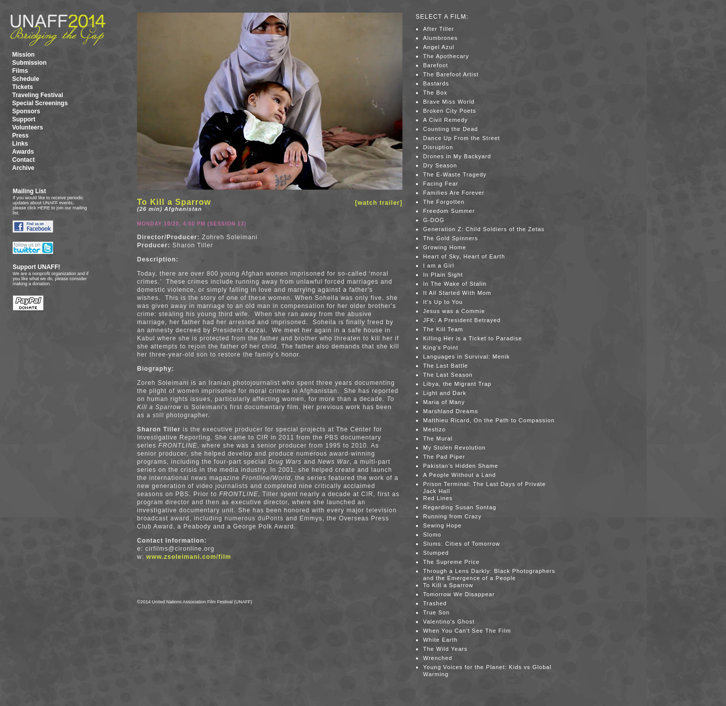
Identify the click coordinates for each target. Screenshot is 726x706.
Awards (23, 151)
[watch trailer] (378, 202)
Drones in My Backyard (457, 156)
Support (23, 119)
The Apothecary (446, 56)
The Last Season (448, 375)
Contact (23, 159)
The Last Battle (445, 366)
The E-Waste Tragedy (455, 174)
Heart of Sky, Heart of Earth (464, 256)
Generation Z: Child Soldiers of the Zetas (483, 229)
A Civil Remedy (445, 120)
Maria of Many (444, 402)
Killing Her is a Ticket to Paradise (472, 338)
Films (20, 70)
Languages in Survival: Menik (466, 357)
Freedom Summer (449, 211)
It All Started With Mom (457, 293)
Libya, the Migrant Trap (457, 384)
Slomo (432, 535)
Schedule (25, 78)
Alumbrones (440, 38)
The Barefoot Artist (451, 74)
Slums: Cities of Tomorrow (462, 544)
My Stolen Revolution (454, 448)
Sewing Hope (442, 525)
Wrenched (437, 658)
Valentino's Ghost (449, 622)
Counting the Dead (450, 129)
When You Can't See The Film (467, 631)
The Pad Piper (444, 457)
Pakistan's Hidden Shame (460, 466)
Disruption (438, 147)
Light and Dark (445, 393)
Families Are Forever (453, 193)
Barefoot (435, 65)
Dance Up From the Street (461, 138)
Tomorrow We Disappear (459, 594)
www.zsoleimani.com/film (188, 556)
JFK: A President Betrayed (462, 320)
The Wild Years (445, 649)
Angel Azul (439, 47)
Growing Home (444, 247)
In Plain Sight (443, 275)
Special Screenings (40, 103)
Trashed (435, 603)
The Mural (438, 438)
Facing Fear (441, 184)
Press (20, 135)
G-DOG (433, 220)
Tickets (22, 87)
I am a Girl (439, 265)
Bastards (436, 83)
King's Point (441, 347)
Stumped (436, 553)
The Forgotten (444, 202)
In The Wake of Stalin (455, 284)
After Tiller (439, 29)
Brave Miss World (449, 102)
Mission (23, 54)
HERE (43, 207)
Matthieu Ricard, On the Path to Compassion (489, 420)
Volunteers (27, 127)
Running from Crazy (452, 516)
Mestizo (434, 429)
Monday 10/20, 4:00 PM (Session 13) (191, 224)
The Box (435, 93)
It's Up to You (443, 302)
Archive (23, 167)
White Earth (440, 640)
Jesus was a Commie (454, 311)
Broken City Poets (449, 111)
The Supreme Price (451, 562)
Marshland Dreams (450, 411)
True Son (436, 612)
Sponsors (26, 111)
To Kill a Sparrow (448, 585)
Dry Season (440, 165)
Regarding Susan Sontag (459, 507)
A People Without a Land (459, 475)
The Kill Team (443, 329)
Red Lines (438, 498)
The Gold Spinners (450, 238)
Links (20, 143)
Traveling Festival (37, 95)
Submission (29, 62)
